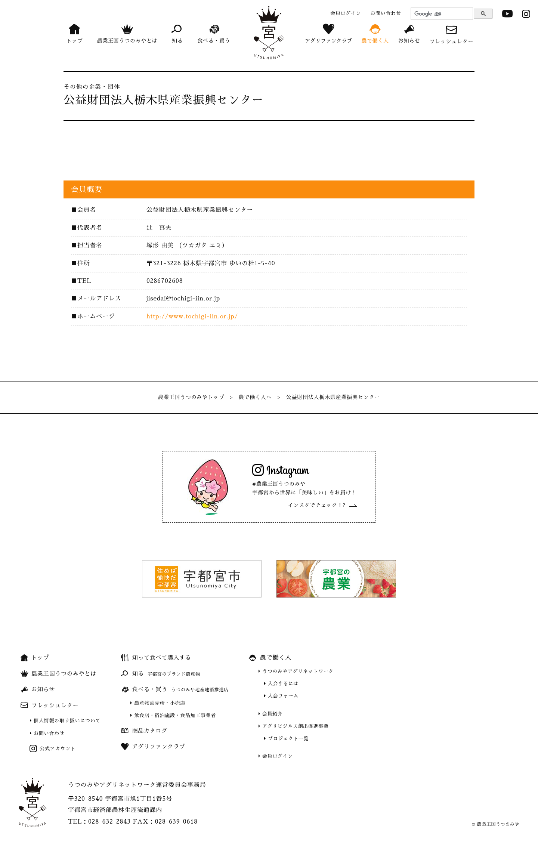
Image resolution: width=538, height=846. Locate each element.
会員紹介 (272, 713)
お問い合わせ (49, 733)
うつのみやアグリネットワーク (298, 671)
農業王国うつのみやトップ (191, 397)
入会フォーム (283, 696)
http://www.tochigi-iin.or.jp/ (192, 316)
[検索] (440, 14)
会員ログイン (277, 756)
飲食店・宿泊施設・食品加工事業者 (175, 715)
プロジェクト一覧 (288, 738)
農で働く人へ (255, 397)
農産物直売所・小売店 (159, 703)
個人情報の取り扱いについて (67, 720)
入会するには (283, 683)
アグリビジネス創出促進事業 (295, 726)
